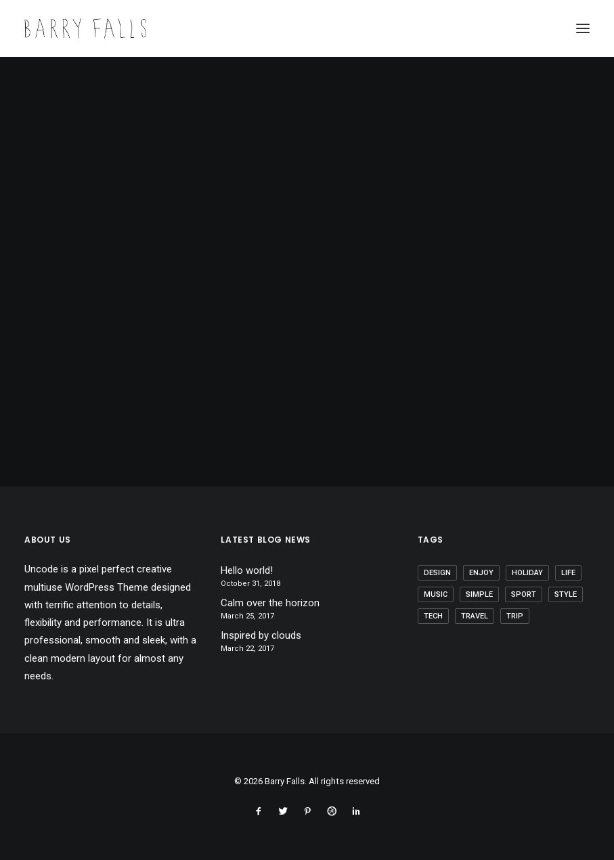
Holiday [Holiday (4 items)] (527, 572)
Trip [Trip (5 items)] (514, 616)
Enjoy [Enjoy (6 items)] (481, 572)
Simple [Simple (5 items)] (479, 594)
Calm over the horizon (270, 603)
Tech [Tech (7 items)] (433, 616)
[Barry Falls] (85, 28)
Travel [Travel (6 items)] (474, 616)
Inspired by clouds (261, 635)
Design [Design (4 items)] (437, 572)
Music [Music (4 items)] (435, 594)
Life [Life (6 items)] (568, 572)
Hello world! (247, 570)
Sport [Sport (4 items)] (523, 594)
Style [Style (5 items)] (565, 594)
